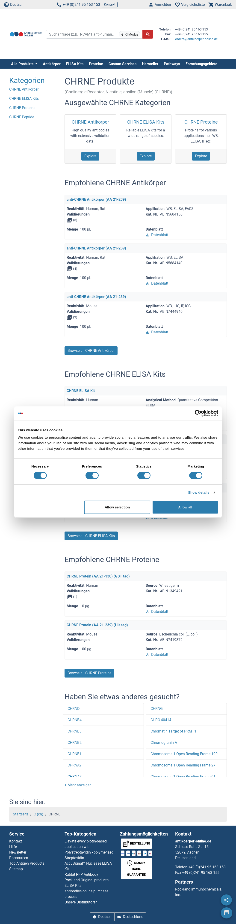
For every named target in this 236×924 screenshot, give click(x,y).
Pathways (172, 64)
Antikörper (52, 64)
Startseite (20, 814)
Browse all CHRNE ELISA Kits (91, 536)
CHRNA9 (75, 765)
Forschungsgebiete (201, 64)
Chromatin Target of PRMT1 (173, 731)
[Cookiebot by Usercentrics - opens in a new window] (198, 413)
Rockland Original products (87, 880)
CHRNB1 (75, 754)
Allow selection (117, 507)
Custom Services (122, 64)
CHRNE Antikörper (90, 122)
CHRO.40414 (160, 720)
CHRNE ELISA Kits (145, 122)
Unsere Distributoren (81, 902)
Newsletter (17, 852)
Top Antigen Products (26, 863)
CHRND (74, 708)
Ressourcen (18, 858)
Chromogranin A (163, 742)
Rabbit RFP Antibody (81, 874)
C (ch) (38, 814)
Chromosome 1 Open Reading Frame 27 (182, 765)
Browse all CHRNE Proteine (89, 673)
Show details (198, 492)
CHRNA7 (75, 776)
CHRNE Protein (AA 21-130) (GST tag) (98, 576)
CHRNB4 (75, 720)
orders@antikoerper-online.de (196, 39)
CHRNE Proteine (201, 122)
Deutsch (14, 4)
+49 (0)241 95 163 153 (78, 4)
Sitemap (16, 869)
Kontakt (109, 4)
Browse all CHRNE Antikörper (91, 350)
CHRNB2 (75, 742)
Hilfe (13, 847)
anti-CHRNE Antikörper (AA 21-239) (96, 199)
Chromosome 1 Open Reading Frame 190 (184, 754)
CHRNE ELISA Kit (81, 391)
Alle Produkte (23, 64)
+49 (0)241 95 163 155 (200, 872)
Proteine (96, 64)
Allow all (185, 507)
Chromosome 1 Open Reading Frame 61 (182, 776)
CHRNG (156, 708)
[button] (78, 785)
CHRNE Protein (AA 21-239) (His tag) (97, 625)
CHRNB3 (75, 731)
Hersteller (150, 64)
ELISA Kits (74, 64)
